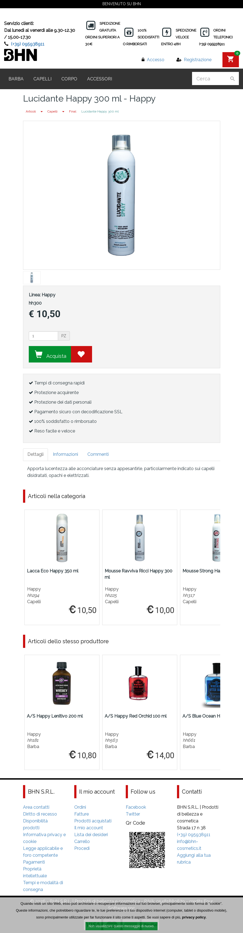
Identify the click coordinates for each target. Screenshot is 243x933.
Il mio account (88, 827)
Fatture (81, 814)
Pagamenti (34, 862)
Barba (16, 79)
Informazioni (65, 454)
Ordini (80, 807)
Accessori (99, 79)
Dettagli (35, 454)
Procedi (82, 848)
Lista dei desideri (91, 834)
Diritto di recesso (40, 814)
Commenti (98, 454)
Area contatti (36, 807)
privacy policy (194, 917)
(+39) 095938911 (27, 44)
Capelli (42, 79)
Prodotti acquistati (93, 821)
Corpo (69, 79)
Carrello (82, 841)
